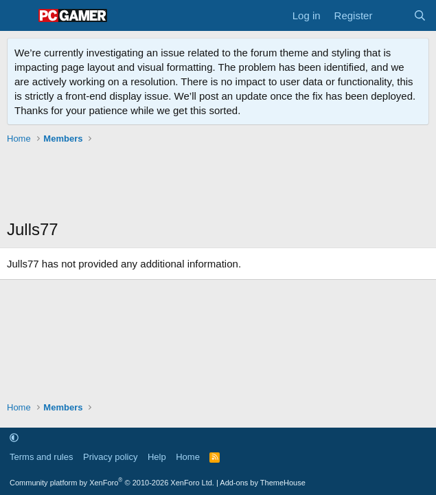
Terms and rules (41, 457)
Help (157, 457)
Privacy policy (110, 457)
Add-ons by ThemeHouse (263, 482)
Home (188, 457)
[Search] (419, 15)
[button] (14, 437)
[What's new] (392, 15)
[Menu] (19, 16)
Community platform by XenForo (112, 482)
